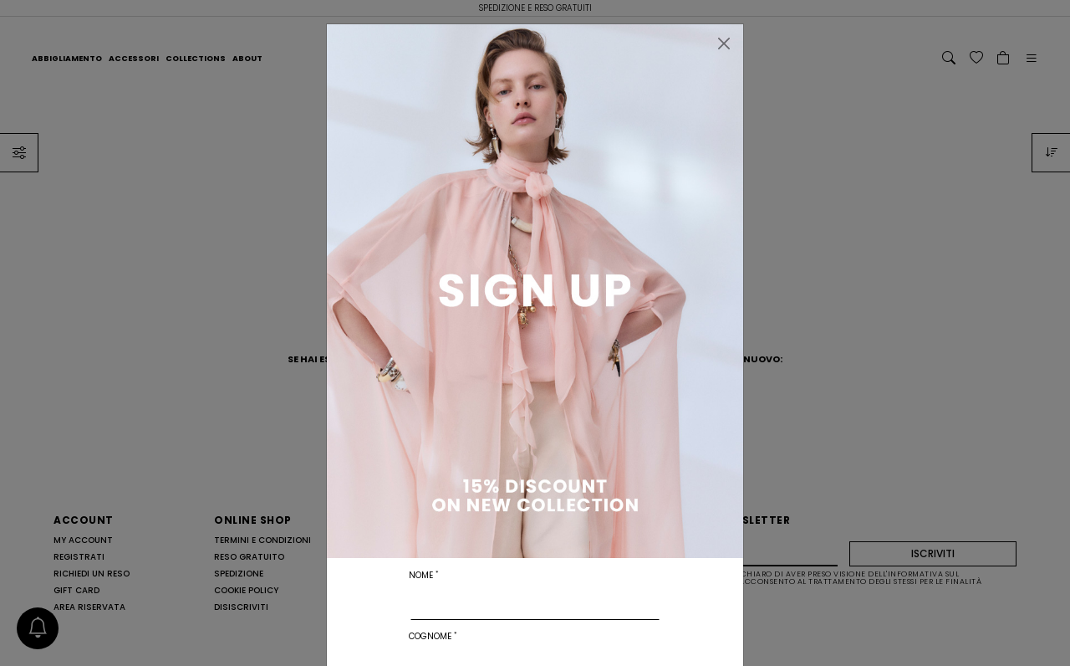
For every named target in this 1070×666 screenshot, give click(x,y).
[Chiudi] (723, 43)
